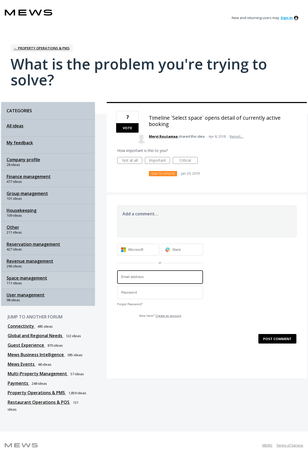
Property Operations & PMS (37, 393)
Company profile (23, 160)
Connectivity (21, 326)
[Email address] (160, 277)
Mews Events (22, 364)
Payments (18, 383)
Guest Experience (26, 345)
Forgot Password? (130, 304)
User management (26, 295)
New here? (160, 316)
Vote (127, 128)
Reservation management (33, 244)
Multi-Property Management (38, 374)
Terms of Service (289, 445)
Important (159, 161)
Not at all (132, 161)
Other (13, 227)
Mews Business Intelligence (36, 355)
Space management (27, 278)
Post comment (277, 338)
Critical (188, 161)
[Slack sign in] (182, 250)
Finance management (29, 176)
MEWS (267, 445)
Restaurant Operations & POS (39, 402)
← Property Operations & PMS (42, 48)
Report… (236, 136)
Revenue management (30, 261)
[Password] (160, 292)
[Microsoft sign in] (138, 250)
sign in (287, 17)
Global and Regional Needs (35, 336)
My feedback (20, 143)
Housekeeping (21, 210)
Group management (27, 193)
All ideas (15, 126)
